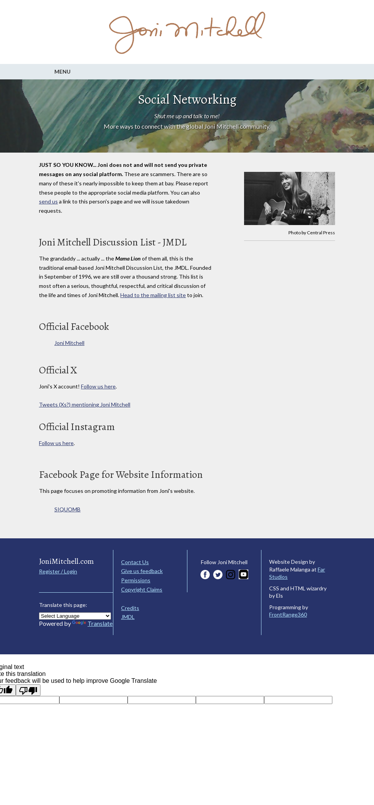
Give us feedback (142, 571)
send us (48, 201)
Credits (130, 608)
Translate (92, 623)
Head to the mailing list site (153, 295)
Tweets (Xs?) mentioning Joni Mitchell (84, 404)
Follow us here (98, 386)
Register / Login (58, 571)
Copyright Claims (141, 589)
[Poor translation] (28, 690)
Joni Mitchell (69, 342)
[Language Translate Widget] (75, 616)
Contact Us (135, 562)
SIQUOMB (67, 509)
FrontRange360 (288, 614)
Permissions (135, 580)
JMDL (128, 616)
